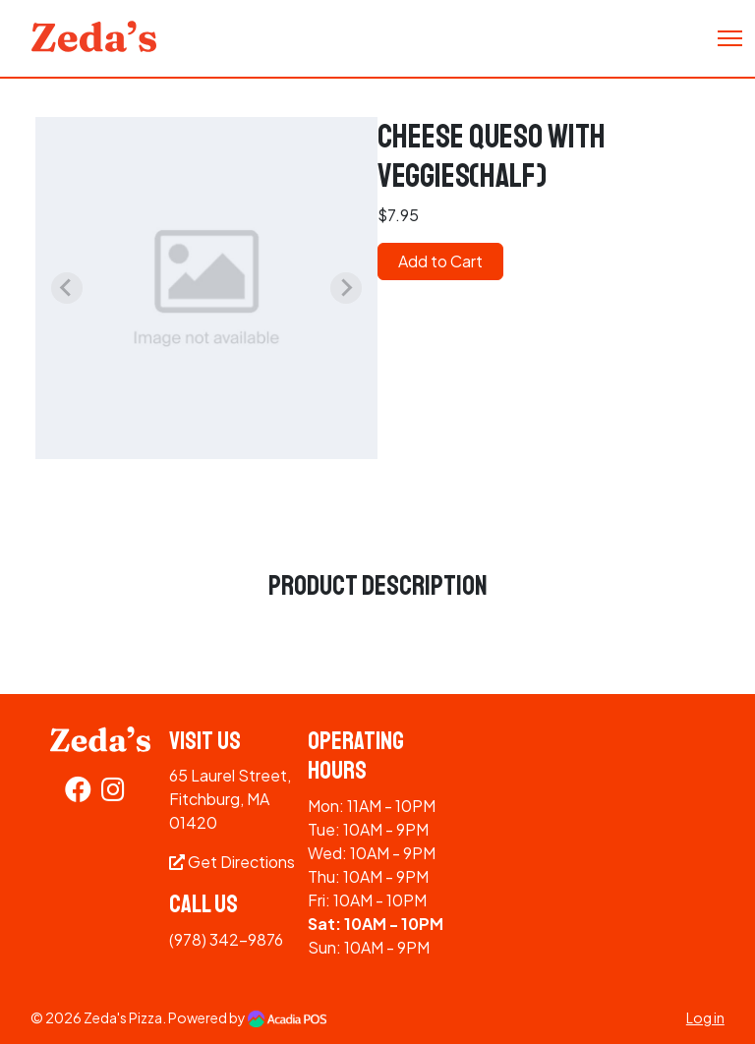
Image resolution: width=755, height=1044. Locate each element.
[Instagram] (113, 793)
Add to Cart (440, 261)
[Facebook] (78, 793)
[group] (206, 288)
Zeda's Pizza (123, 1017)
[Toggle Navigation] (730, 38)
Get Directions (232, 861)
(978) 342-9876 (226, 939)
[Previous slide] (67, 288)
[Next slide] (346, 288)
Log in (705, 1017)
